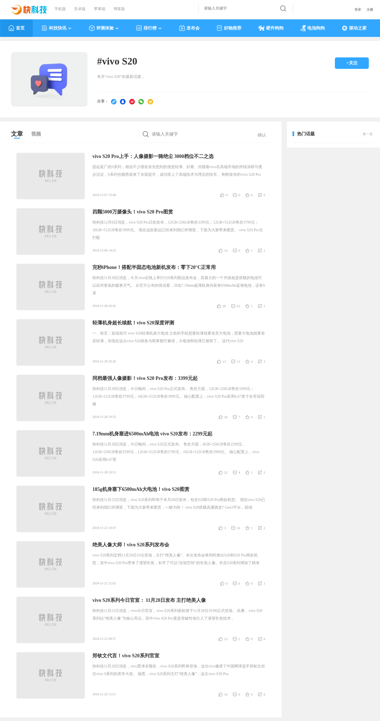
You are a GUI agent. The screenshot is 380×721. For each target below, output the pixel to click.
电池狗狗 (312, 28)
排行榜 (149, 28)
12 (238, 362)
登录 (358, 9)
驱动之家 (354, 28)
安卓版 (80, 9)
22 (225, 472)
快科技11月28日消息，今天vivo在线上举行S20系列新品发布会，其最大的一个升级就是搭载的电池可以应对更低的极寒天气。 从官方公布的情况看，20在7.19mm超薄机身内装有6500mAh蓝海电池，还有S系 (178, 285)
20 (224, 306)
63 (238, 306)
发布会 (189, 28)
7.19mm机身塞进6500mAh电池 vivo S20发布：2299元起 (152, 433)
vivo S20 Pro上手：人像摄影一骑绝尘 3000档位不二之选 (153, 156)
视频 (36, 134)
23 (225, 639)
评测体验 (104, 28)
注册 (370, 9)
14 (225, 251)
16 (238, 528)
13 (224, 362)
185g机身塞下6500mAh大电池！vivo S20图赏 (140, 489)
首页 (16, 28)
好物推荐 (229, 28)
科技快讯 (57, 28)
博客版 (119, 9)
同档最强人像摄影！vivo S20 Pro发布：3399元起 (145, 378)
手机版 (60, 9)
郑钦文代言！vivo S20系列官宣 (125, 655)
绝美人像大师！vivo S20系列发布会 (130, 544)
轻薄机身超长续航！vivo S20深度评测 (133, 323)
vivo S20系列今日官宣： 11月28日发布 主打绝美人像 (149, 600)
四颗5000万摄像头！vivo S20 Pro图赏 (132, 212)
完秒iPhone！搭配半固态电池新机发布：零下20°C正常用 (154, 267)
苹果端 (99, 9)
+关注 (351, 63)
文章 (17, 133)
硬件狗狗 (270, 28)
